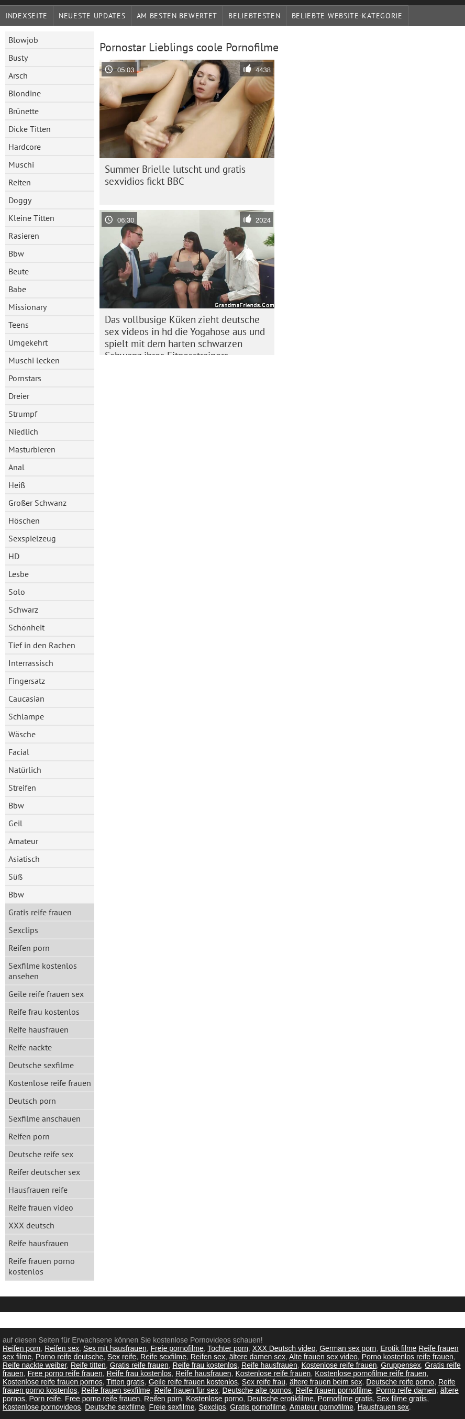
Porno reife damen (406, 1390)
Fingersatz (26, 680)
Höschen (24, 520)
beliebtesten (254, 15)
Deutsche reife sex (40, 1154)
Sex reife (121, 1357)
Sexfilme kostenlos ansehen (42, 970)
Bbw (16, 253)
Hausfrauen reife (38, 1189)
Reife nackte (30, 1047)
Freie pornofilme (177, 1348)
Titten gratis (125, 1382)
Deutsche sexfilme (41, 1065)
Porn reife (45, 1398)
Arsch (18, 75)
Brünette (23, 111)
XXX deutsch (31, 1225)
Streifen (22, 787)
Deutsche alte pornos (256, 1390)
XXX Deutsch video (284, 1348)
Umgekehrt (28, 342)
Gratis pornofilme (258, 1407)
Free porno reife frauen (64, 1373)
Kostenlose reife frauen (49, 1083)
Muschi (21, 164)
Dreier (18, 396)
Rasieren (23, 235)
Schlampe (26, 716)
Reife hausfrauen (38, 1029)
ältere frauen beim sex (326, 1382)
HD (13, 556)
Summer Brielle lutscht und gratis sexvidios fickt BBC (175, 175)
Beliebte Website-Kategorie (347, 15)
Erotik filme (398, 1348)
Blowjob (23, 40)
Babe (17, 289)
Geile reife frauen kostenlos (193, 1382)
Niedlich (23, 431)
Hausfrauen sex (383, 1407)
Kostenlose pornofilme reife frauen (370, 1373)
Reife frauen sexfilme (115, 1390)
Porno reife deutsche (69, 1357)
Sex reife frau (263, 1382)
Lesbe (18, 574)
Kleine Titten (31, 218)
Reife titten (88, 1365)
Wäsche (22, 734)
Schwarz (23, 609)
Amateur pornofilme (321, 1407)
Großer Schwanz (37, 502)
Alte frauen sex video (323, 1357)
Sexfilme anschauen (44, 1118)
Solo (16, 591)
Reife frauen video (40, 1207)
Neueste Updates (92, 15)
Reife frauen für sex (186, 1390)
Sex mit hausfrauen (115, 1348)
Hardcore (24, 146)
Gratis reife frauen (40, 912)
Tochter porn (227, 1348)
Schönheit (26, 627)
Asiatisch (24, 858)
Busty (18, 57)
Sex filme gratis (402, 1398)
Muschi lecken (34, 360)
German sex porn (347, 1348)
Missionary (27, 307)
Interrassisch (30, 663)
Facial (18, 752)
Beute (18, 271)
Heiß (16, 485)
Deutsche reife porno (400, 1382)
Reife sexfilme (163, 1357)
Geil (15, 823)
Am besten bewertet (177, 15)
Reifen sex (62, 1348)
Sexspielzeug (32, 538)
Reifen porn (29, 948)
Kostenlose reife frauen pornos (53, 1382)
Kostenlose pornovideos (42, 1407)
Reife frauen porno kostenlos (41, 1266)
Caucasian (26, 698)
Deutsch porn (32, 1100)
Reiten (19, 182)
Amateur (23, 841)
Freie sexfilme (171, 1407)
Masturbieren (32, 449)
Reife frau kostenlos (44, 1011)
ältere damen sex (257, 1357)
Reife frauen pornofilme (334, 1390)
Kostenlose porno (214, 1398)
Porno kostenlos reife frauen (407, 1357)
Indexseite (26, 15)
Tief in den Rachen (41, 645)
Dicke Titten (29, 129)
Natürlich (24, 769)
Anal (16, 467)
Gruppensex (400, 1365)
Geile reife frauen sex (46, 994)
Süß (15, 876)
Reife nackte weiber (35, 1365)
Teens (18, 324)
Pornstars (24, 378)
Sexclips (23, 930)
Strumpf (22, 413)
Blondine (24, 93)
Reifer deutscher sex (44, 1172)
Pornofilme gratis (345, 1398)
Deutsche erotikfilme (280, 1398)
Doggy (19, 200)
